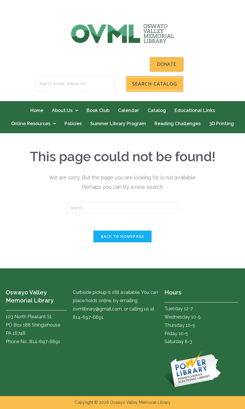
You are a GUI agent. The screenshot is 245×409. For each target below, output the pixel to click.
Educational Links (195, 110)
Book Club (98, 110)
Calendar (128, 110)
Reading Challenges (177, 123)
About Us (65, 110)
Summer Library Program (118, 123)
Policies (73, 123)
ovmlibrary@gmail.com (97, 309)
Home (36, 110)
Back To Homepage (122, 236)
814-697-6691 (45, 341)
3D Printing (221, 123)
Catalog (157, 110)
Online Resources (33, 123)
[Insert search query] (123, 207)
